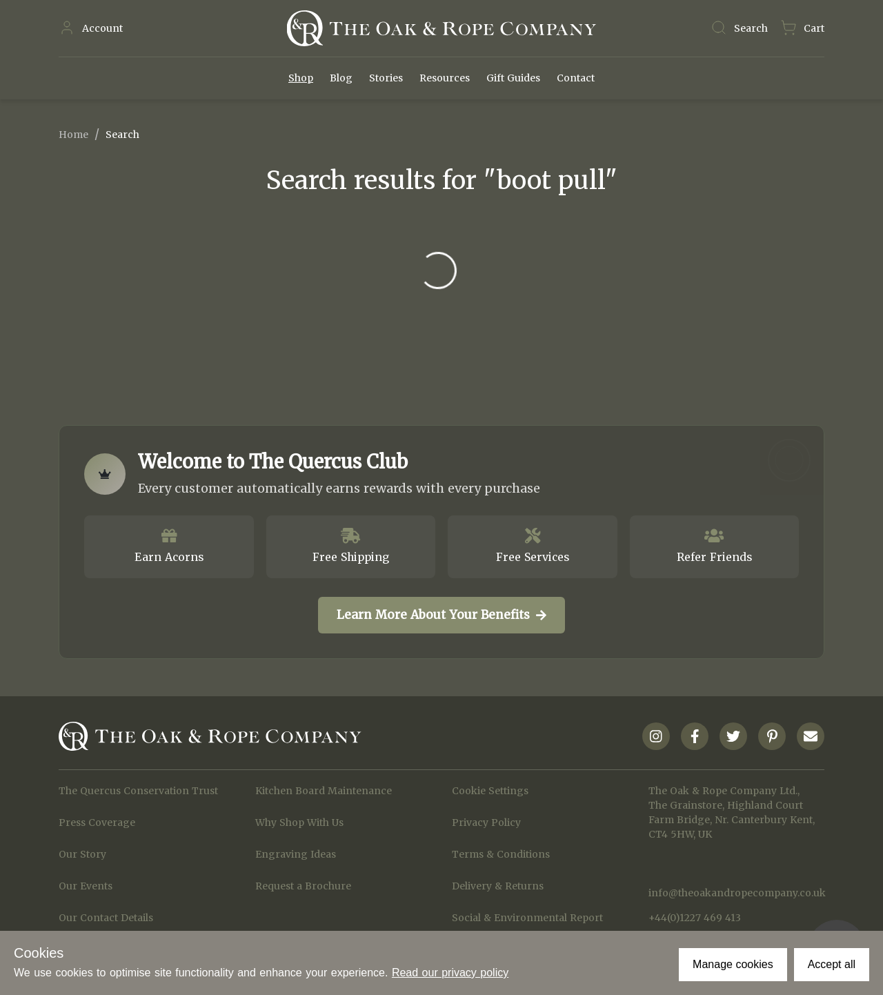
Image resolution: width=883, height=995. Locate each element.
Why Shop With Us (299, 822)
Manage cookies (733, 964)
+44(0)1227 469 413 (694, 918)
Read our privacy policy (450, 972)
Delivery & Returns (498, 886)
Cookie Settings (490, 791)
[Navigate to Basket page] (802, 28)
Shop (300, 78)
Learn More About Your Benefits (441, 614)
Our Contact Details (106, 918)
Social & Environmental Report (527, 918)
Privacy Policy (486, 822)
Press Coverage (97, 822)
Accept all (831, 964)
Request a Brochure (303, 886)
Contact (576, 78)
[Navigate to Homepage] (441, 28)
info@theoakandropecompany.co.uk (736, 893)
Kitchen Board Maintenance (323, 791)
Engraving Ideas (295, 854)
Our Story (82, 854)
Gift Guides (513, 78)
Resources (444, 78)
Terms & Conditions (501, 854)
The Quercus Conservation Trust (138, 791)
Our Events (85, 886)
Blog (341, 78)
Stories (386, 78)
